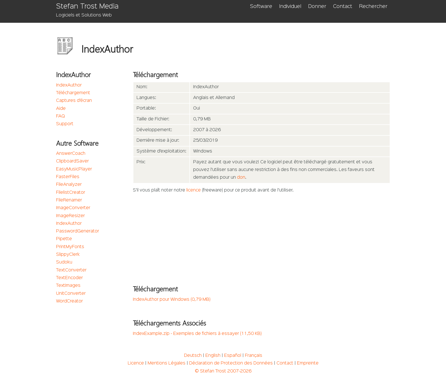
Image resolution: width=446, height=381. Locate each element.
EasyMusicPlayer (74, 169)
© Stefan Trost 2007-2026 (223, 371)
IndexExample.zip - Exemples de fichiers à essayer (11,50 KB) (197, 334)
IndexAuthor (69, 85)
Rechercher (373, 6)
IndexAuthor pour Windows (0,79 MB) (171, 300)
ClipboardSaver (72, 161)
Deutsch (193, 356)
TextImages (68, 286)
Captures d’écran (74, 101)
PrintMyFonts (70, 247)
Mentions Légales (166, 363)
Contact (342, 6)
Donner (317, 6)
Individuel (290, 6)
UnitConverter (71, 294)
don (241, 178)
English (212, 356)
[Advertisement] (261, 237)
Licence (136, 363)
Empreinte (308, 363)
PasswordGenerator (77, 231)
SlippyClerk (68, 255)
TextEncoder (69, 278)
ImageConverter (73, 208)
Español (232, 356)
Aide (61, 109)
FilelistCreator (70, 193)
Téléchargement (73, 93)
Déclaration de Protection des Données (231, 363)
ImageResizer (70, 216)
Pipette (64, 239)
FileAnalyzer (69, 185)
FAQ (60, 116)
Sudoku (64, 262)
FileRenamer (69, 200)
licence (193, 190)
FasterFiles (67, 177)
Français (253, 356)
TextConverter (71, 270)
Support (64, 124)
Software (261, 6)
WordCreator (69, 301)
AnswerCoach (70, 154)
